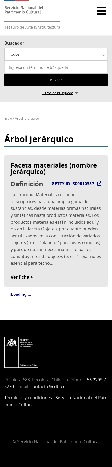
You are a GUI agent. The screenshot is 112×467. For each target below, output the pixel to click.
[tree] (56, 299)
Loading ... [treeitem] (21, 294)
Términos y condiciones (28, 398)
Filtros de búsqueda (57, 92)
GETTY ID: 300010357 (72, 184)
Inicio (8, 118)
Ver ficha (20, 277)
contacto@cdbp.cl (48, 386)
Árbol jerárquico (27, 118)
